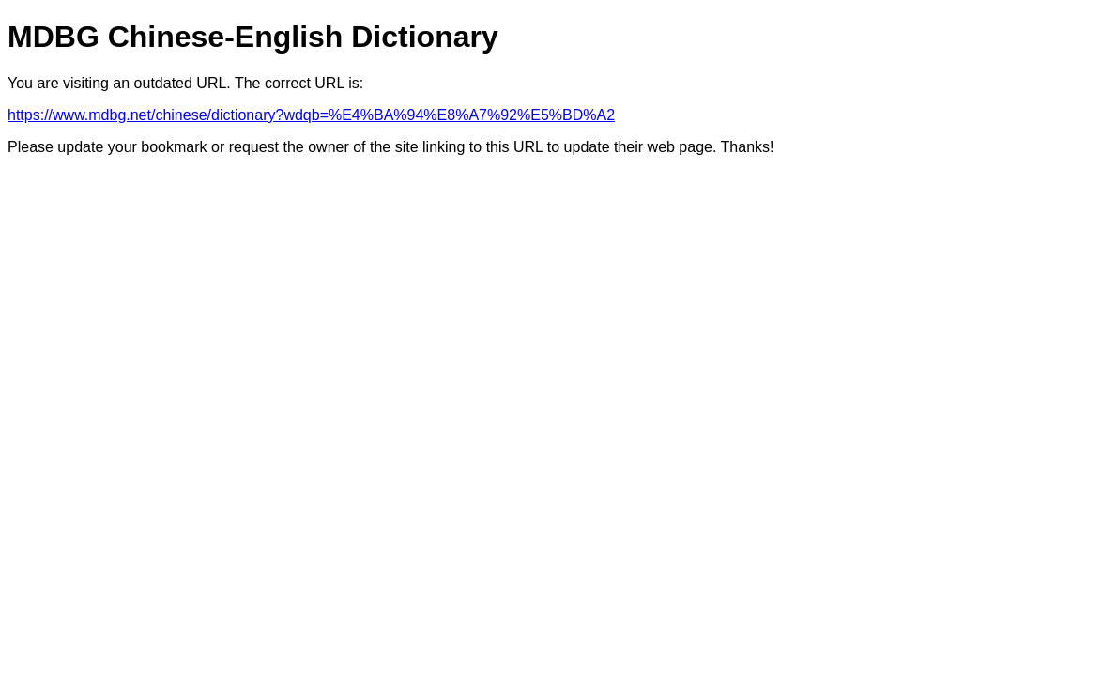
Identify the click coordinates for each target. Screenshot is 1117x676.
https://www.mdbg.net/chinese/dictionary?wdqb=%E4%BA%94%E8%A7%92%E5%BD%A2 (311, 115)
